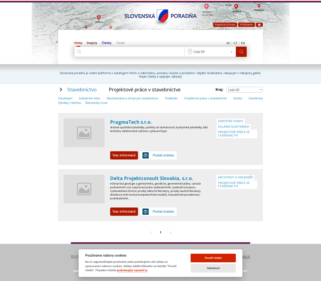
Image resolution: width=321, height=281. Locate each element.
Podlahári (171, 98)
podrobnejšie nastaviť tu (132, 270)
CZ (234, 43)
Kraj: (219, 90)
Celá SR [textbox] (198, 51)
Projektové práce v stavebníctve (205, 98)
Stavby (237, 98)
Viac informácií (124, 155)
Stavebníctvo (82, 89)
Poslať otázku (158, 155)
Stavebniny (256, 98)
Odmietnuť (213, 268)
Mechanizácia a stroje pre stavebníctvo (132, 98)
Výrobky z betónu (69, 103)
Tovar (120, 43)
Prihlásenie (246, 24)
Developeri (65, 98)
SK (226, 43)
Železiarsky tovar (96, 103)
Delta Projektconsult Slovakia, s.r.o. (153, 178)
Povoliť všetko (213, 257)
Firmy (78, 43)
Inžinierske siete (89, 98)
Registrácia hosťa (225, 24)
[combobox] (209, 52)
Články (107, 43)
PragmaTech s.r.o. (131, 121)
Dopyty (92, 43)
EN (243, 43)
